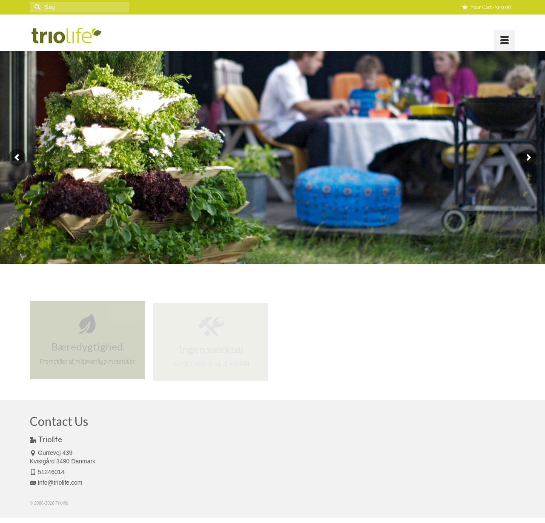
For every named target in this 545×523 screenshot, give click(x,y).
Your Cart (486, 7)
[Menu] (504, 40)
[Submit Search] (36, 7)
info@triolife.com (56, 482)
